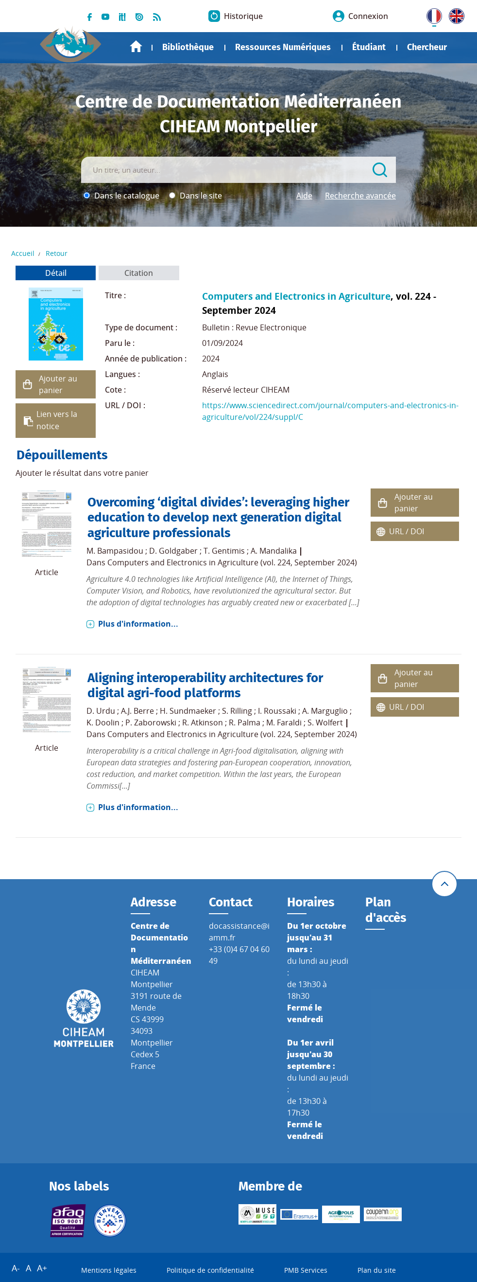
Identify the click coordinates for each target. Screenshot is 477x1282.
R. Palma (244, 722)
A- (16, 1268)
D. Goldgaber (173, 550)
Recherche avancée (360, 195)
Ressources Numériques (283, 47)
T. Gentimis (224, 550)
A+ (42, 1268)
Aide (304, 195)
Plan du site (377, 1270)
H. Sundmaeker (188, 710)
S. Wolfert (325, 722)
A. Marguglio (325, 710)
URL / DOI (406, 531)
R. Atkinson (202, 722)
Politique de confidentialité (210, 1270)
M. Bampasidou (114, 550)
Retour (57, 253)
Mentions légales (108, 1270)
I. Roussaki (277, 710)
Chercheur (427, 47)
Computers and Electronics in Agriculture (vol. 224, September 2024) (232, 562)
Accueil (136, 46)
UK (454, 14)
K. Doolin (102, 722)
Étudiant (369, 47)
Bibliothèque (188, 47)
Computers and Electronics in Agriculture (296, 296)
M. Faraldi (284, 722)
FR (430, 14)
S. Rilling (237, 710)
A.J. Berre (137, 710)
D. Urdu (100, 710)
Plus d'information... (138, 623)
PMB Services (305, 1270)
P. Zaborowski (150, 722)
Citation (138, 273)
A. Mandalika (274, 550)
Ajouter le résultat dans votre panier (82, 473)
